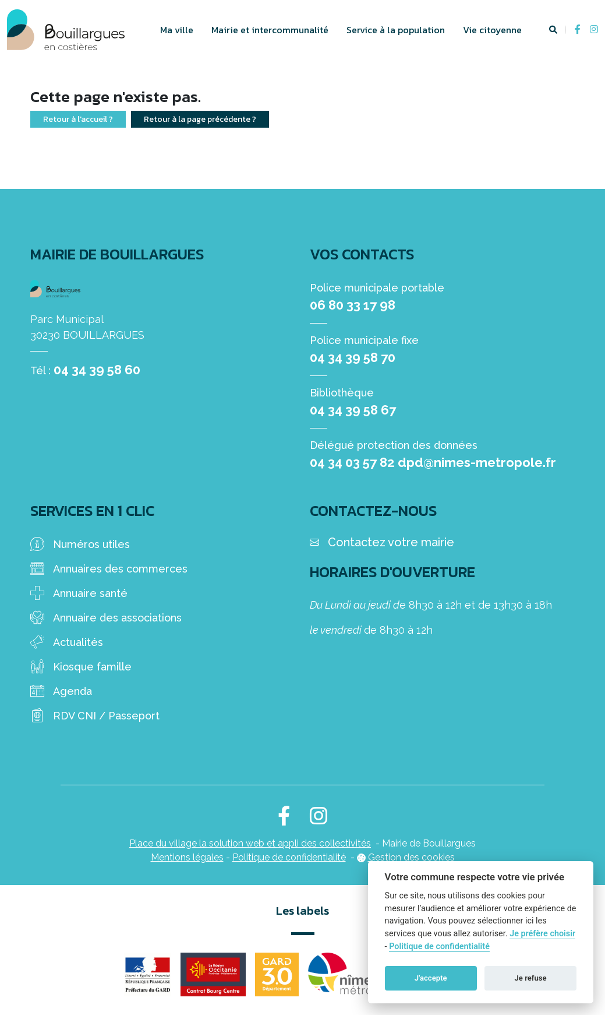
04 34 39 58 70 (352, 357)
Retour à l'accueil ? (78, 119)
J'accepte (431, 978)
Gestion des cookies (411, 857)
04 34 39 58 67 (353, 409)
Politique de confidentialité (289, 857)
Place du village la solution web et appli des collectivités (250, 843)
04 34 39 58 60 (97, 369)
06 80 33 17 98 (352, 304)
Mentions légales (187, 857)
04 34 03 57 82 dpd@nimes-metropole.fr (433, 462)
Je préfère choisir (542, 934)
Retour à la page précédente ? (200, 119)
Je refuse (531, 978)
